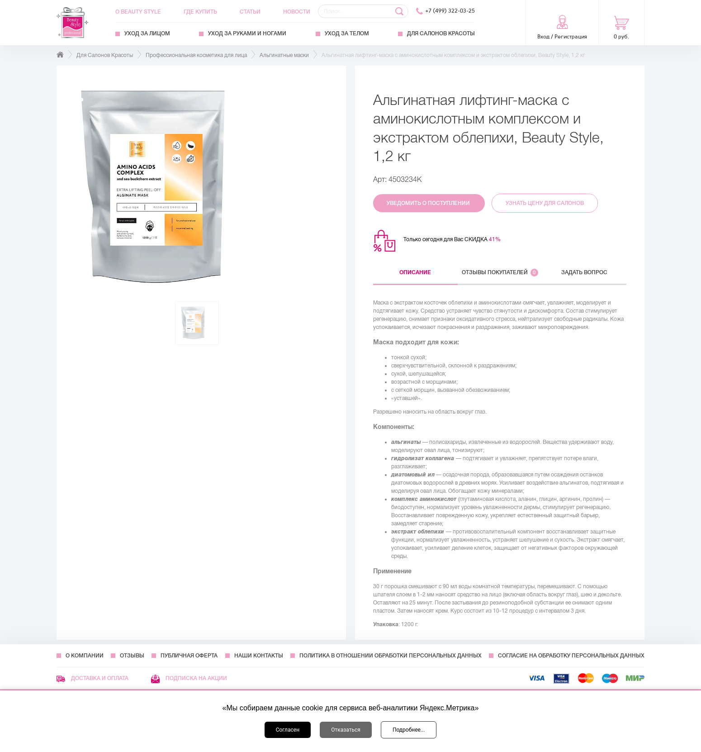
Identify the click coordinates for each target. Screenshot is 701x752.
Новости (296, 12)
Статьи (250, 12)
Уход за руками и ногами (247, 33)
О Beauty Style (138, 12)
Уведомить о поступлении (429, 203)
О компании (85, 655)
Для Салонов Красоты (441, 33)
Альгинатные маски (284, 55)
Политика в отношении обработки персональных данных (390, 655)
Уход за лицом (147, 33)
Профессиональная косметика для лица (196, 55)
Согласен (288, 730)
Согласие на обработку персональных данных (571, 655)
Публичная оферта (189, 655)
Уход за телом (347, 33)
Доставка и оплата (92, 678)
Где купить (200, 12)
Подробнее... (409, 730)
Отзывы (132, 655)
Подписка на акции (189, 678)
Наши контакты (258, 655)
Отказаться (345, 730)
